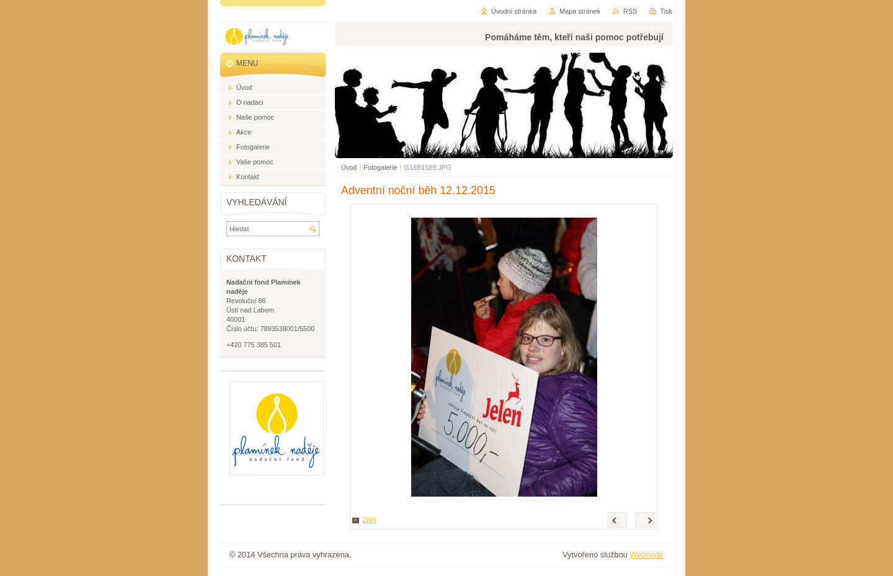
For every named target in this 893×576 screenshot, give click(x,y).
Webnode (646, 554)
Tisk (666, 11)
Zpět (369, 519)
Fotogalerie (380, 167)
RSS (630, 11)
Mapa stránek (579, 11)
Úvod (349, 167)
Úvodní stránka (513, 11)
